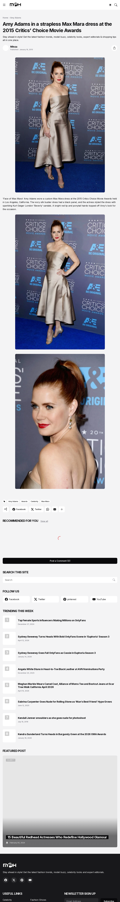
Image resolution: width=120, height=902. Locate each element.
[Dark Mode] (110, 5)
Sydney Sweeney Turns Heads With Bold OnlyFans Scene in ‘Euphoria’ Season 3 (63, 636)
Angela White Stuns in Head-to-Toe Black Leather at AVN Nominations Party (61, 669)
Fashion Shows (38, 899)
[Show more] (62, 509)
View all (44, 521)
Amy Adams (15, 18)
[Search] (116, 5)
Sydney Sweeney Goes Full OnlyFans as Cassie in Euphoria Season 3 (57, 652)
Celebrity (34, 501)
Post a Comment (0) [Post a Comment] (60, 560)
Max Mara (45, 501)
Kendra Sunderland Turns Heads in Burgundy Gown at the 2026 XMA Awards (62, 734)
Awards (24, 501)
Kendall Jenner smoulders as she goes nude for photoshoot (52, 718)
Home (5, 18)
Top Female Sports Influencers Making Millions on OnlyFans (52, 620)
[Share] (114, 48)
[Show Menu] (4, 5)
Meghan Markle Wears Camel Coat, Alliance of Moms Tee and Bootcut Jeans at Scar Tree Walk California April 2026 (66, 685)
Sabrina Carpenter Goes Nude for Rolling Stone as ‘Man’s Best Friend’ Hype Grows (65, 701)
